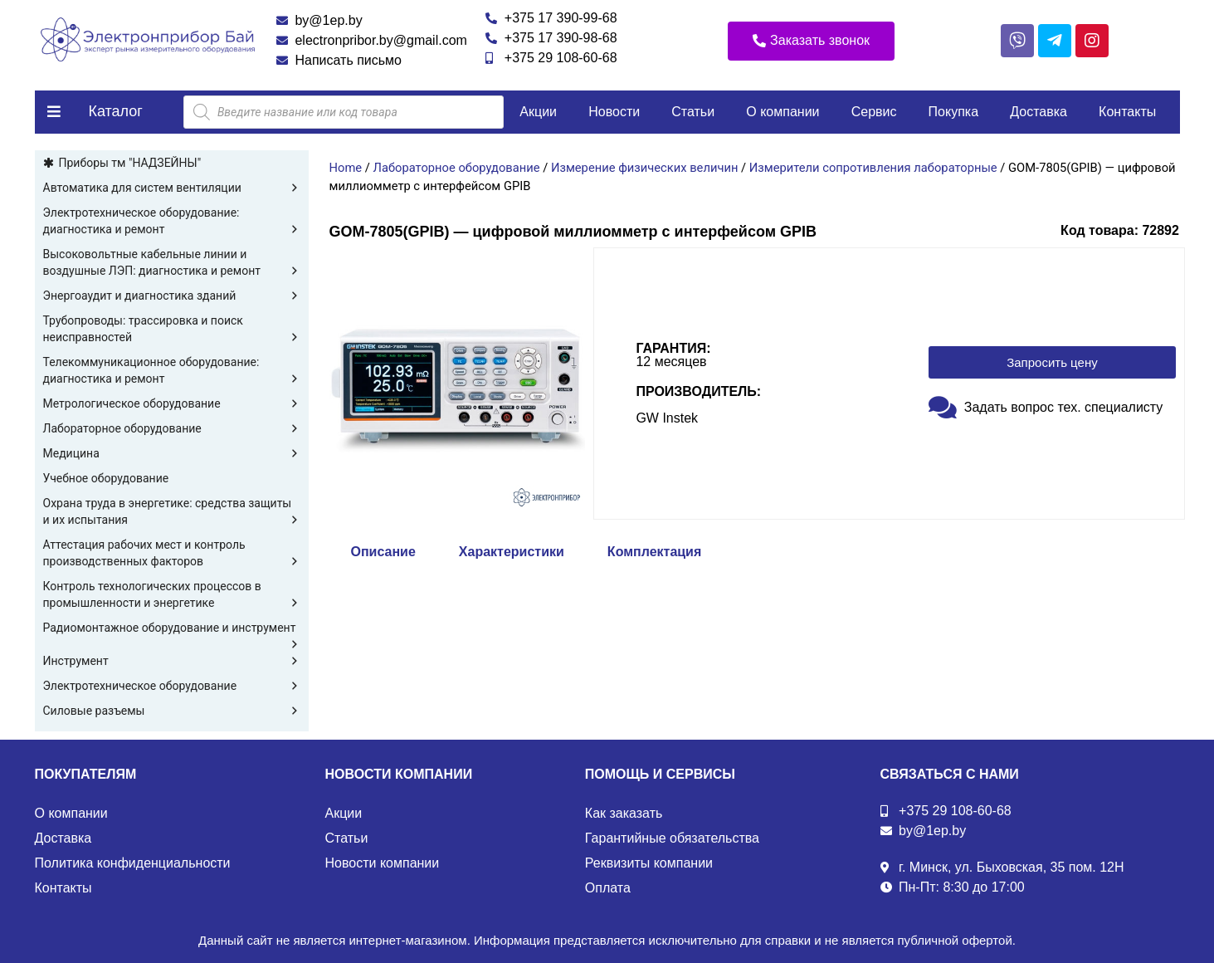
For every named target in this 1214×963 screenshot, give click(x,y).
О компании (782, 112)
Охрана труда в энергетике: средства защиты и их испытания (171, 512)
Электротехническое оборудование (171, 685)
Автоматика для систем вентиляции (171, 187)
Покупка (954, 112)
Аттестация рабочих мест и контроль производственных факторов (171, 553)
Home (346, 167)
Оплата (608, 888)
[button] (811, 41)
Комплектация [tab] (654, 552)
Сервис (874, 112)
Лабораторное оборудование (171, 428)
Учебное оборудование (106, 478)
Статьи (692, 112)
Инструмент (171, 661)
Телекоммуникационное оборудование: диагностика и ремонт (171, 371)
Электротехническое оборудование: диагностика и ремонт (171, 221)
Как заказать (624, 813)
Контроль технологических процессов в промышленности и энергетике (171, 595)
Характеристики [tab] (511, 552)
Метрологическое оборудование (171, 403)
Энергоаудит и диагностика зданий (171, 295)
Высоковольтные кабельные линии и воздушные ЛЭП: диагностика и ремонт (171, 263)
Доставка (1038, 112)
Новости (614, 112)
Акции (538, 112)
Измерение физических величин (644, 167)
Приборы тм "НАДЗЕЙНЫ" (130, 162)
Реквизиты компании (649, 863)
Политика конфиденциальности (133, 863)
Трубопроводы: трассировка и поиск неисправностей (171, 329)
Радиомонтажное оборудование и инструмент (171, 628)
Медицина (171, 453)
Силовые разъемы (171, 710)
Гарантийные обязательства (672, 838)
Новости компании (382, 863)
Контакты (1127, 112)
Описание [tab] (383, 552)
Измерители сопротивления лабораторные (873, 167)
